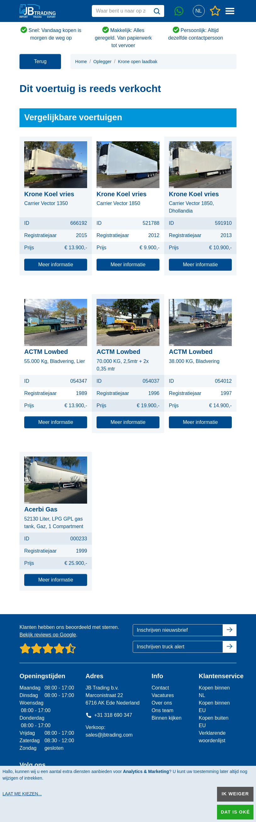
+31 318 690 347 (109, 715)
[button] (198, 11)
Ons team (162, 710)
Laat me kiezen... (22, 793)
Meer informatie (55, 264)
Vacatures (163, 695)
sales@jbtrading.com (109, 735)
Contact (160, 687)
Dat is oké (235, 811)
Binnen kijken (166, 718)
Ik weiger (235, 793)
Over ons (162, 703)
